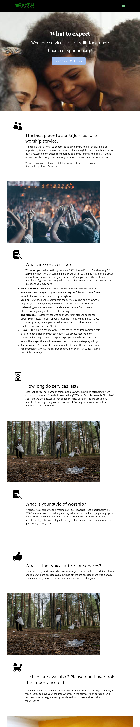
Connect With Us (69, 79)
